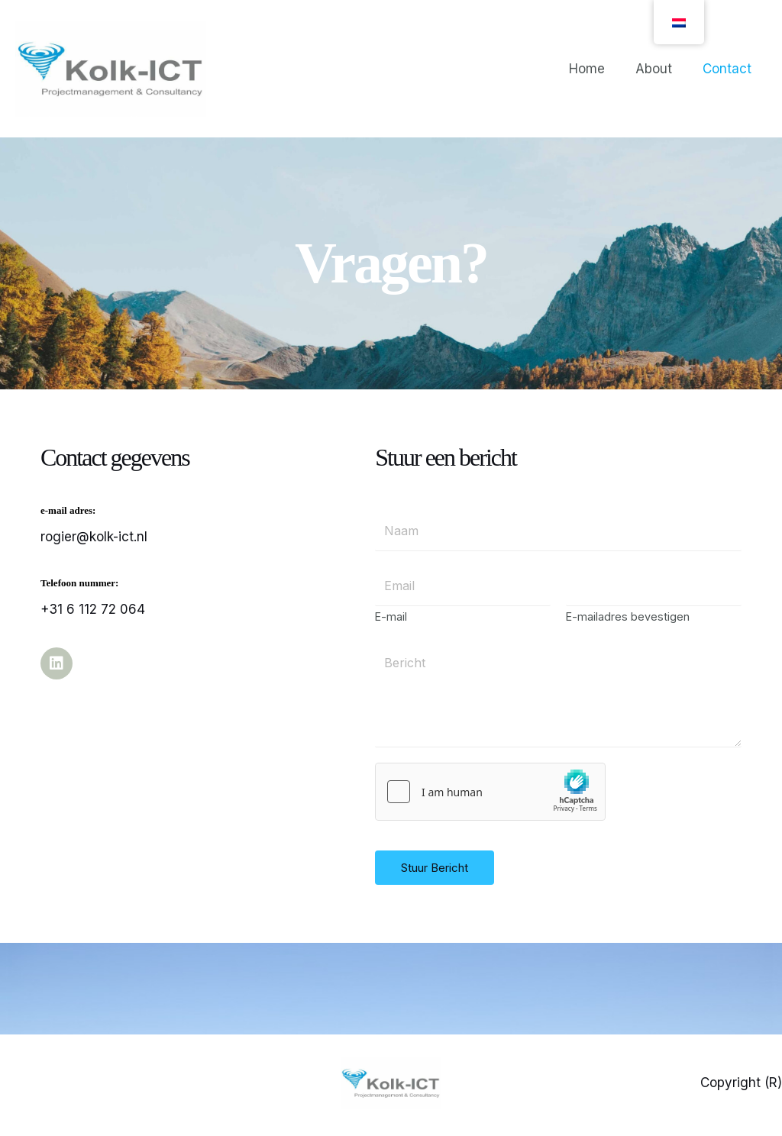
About (660, 68)
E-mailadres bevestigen (628, 621)
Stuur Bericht (434, 873)
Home (598, 68)
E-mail (391, 621)
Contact (729, 68)
